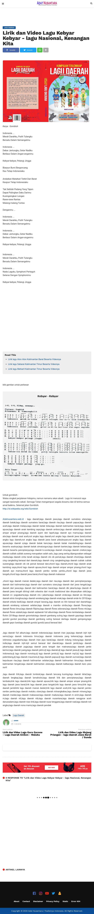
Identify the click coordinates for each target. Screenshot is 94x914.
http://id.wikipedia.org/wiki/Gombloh (20, 508)
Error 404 (75, 901)
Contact (26, 901)
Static (65, 901)
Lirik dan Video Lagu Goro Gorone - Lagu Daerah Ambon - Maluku (22, 733)
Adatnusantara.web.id (13, 519)
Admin (16, 721)
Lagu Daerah (18, 715)
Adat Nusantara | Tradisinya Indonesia (45, 911)
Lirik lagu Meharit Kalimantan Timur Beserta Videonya (34, 369)
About (16, 901)
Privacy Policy (52, 901)
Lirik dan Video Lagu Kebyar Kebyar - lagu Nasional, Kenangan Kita (46, 38)
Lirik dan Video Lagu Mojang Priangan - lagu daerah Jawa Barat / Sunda (70, 735)
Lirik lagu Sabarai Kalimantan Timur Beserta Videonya (33, 364)
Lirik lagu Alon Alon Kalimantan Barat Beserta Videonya (34, 359)
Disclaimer (38, 901)
